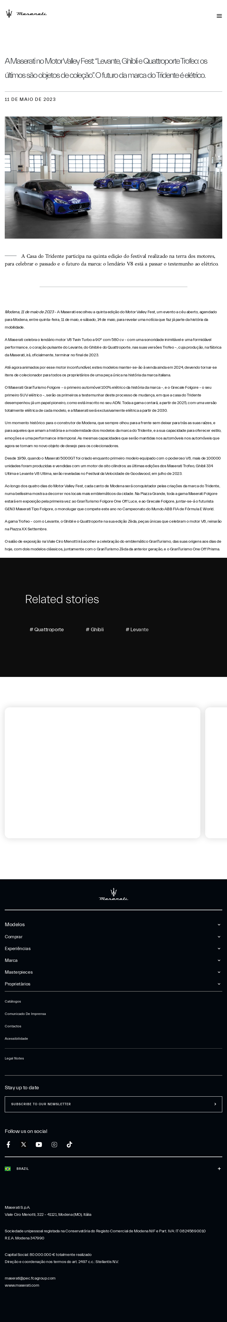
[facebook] (8, 1144)
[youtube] (39, 1144)
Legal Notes (14, 1058)
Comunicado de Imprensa (25, 1014)
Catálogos (13, 1001)
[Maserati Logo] (26, 13)
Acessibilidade (16, 1038)
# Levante (137, 629)
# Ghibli (94, 629)
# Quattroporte (47, 629)
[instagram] (54, 1144)
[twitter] (23, 1144)
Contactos (13, 1026)
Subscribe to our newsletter (41, 1104)
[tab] (25, 858)
